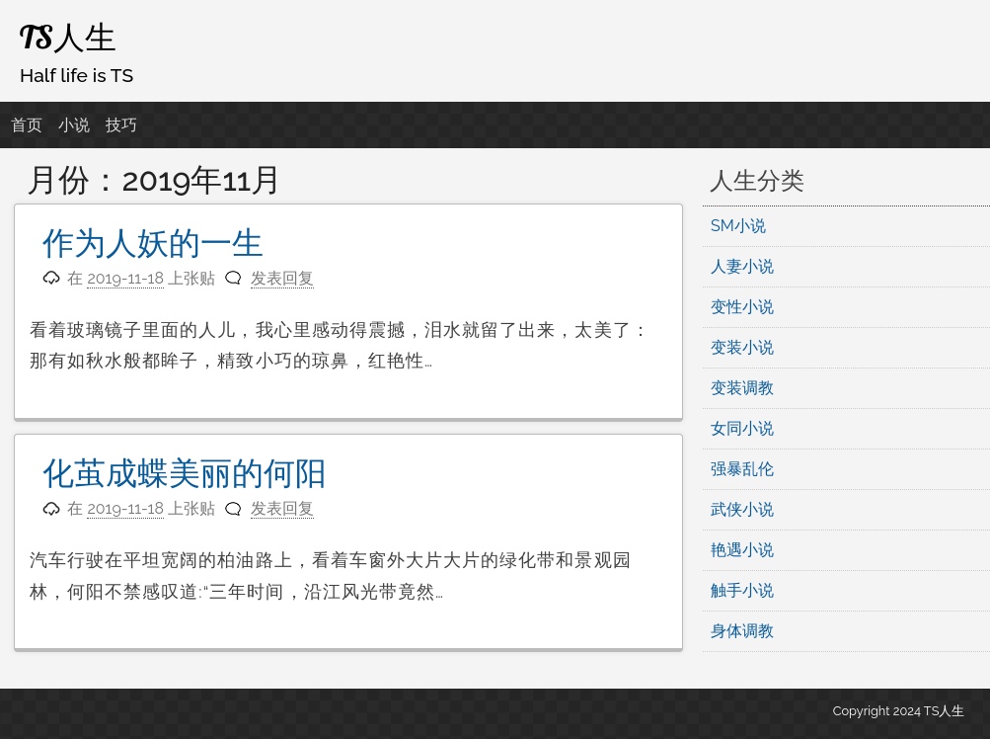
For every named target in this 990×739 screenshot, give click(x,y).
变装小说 (742, 347)
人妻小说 (742, 266)
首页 (26, 125)
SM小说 (738, 225)
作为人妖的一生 (153, 242)
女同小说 (742, 428)
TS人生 (68, 36)
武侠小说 (742, 509)
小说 (74, 125)
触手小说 (742, 590)
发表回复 (282, 278)
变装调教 (742, 387)
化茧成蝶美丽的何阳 (184, 472)
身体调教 (742, 630)
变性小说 (742, 306)
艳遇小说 (742, 549)
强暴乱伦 (742, 468)
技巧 (121, 125)
